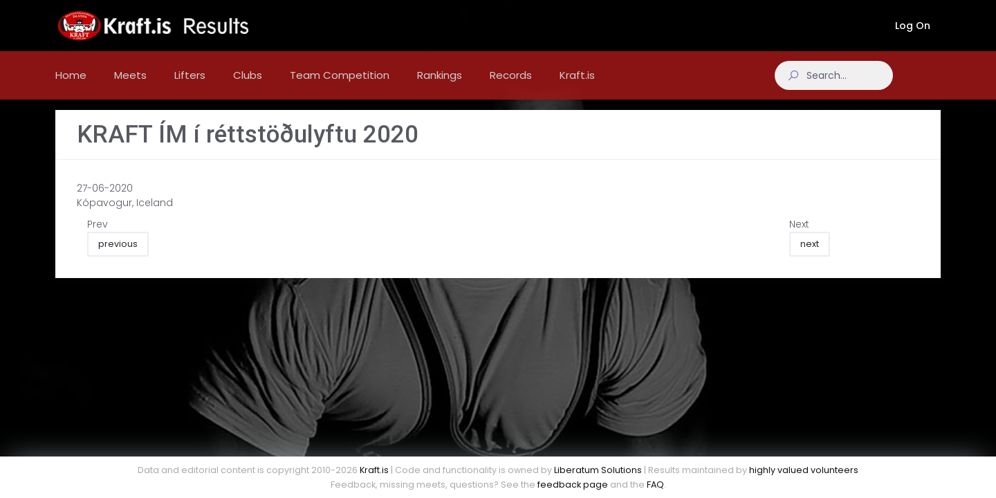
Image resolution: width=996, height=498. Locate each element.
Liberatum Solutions (598, 470)
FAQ (655, 484)
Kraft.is (374, 470)
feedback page (572, 484)
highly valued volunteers (803, 470)
